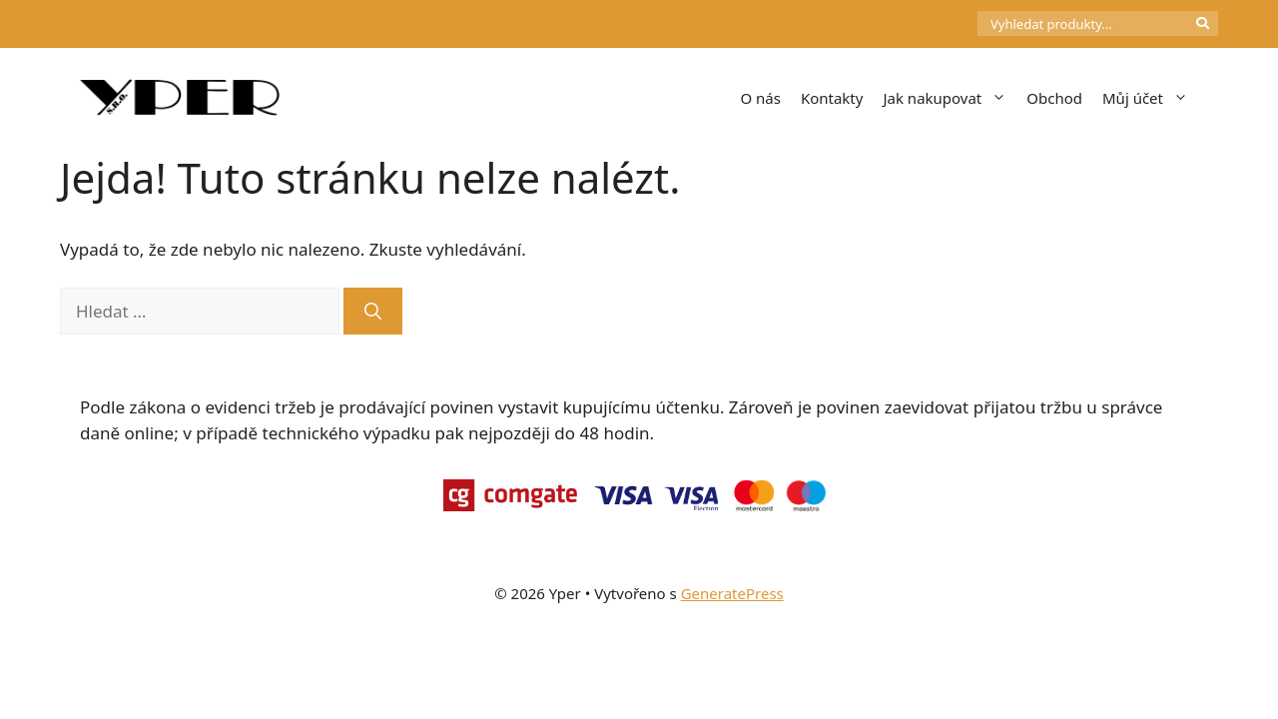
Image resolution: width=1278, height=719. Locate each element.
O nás (760, 98)
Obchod (1054, 98)
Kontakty (832, 98)
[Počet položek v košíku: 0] (943, 24)
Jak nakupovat (949, 98)
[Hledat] (372, 312)
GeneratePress (732, 593)
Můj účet (1150, 98)
